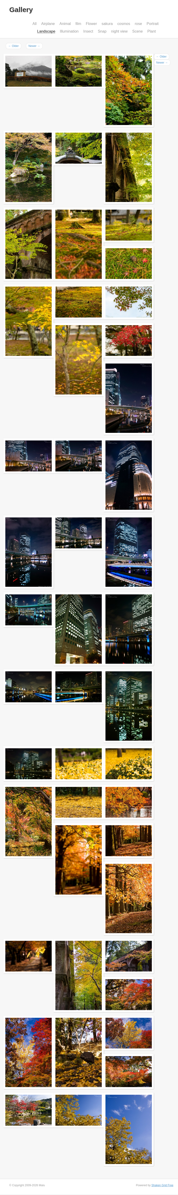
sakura (107, 24)
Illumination (69, 31)
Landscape (46, 31)
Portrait (153, 24)
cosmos (123, 24)
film (78, 24)
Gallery (21, 9)
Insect (88, 31)
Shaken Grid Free (162, 1185)
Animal (65, 24)
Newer (34, 46)
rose (138, 24)
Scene (137, 31)
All (34, 24)
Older (13, 46)
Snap (102, 31)
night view (119, 31)
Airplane (48, 24)
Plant (151, 31)
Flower (91, 24)
